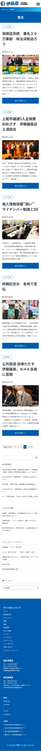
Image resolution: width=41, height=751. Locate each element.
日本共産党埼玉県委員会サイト (14, 728)
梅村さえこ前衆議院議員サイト (14, 735)
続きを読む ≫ (20, 100)
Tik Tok (5, 711)
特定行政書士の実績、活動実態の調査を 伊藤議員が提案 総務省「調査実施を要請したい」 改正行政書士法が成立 (20, 470)
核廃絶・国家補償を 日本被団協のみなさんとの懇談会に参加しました (19, 514)
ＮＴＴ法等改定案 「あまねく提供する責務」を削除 (20, 496)
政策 (4, 621)
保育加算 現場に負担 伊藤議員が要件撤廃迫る (19, 484)
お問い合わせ (7, 647)
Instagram (6, 714)
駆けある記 (6, 564)
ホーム (5, 611)
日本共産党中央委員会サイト (14, 725)
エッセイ (6, 634)
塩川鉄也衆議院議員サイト (13, 731)
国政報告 (6, 627)
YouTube (6, 704)
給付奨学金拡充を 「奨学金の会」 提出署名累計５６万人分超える (20, 529)
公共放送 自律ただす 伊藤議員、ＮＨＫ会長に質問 (20, 369)
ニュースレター (8, 644)
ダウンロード (7, 618)
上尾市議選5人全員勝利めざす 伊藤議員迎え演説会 (19, 124)
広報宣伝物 (7, 614)
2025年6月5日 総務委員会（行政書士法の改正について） (20, 478)
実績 (4, 624)
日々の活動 (7, 631)
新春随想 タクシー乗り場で (12, 547)
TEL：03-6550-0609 (10, 664)
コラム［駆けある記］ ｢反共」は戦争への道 (19, 552)
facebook (6, 701)
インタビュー (7, 637)
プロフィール (7, 640)
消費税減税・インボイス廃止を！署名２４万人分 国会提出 (19, 521)
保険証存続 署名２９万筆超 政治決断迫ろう (19, 38)
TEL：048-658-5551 (10, 681)
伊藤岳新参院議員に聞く (10, 569)
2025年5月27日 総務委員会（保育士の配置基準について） (20, 490)
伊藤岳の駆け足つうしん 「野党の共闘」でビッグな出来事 (20, 558)
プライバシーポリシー (11, 650)
